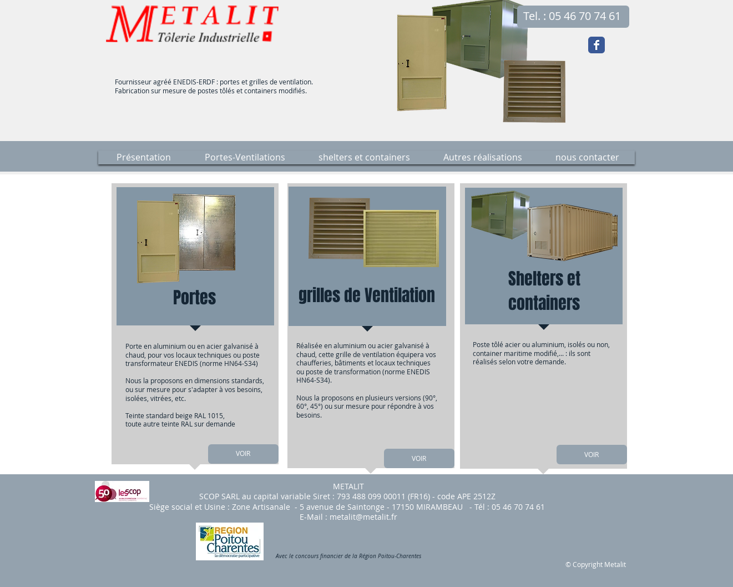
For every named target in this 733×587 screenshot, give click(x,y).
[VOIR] (243, 454)
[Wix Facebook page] (596, 45)
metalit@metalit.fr (363, 516)
